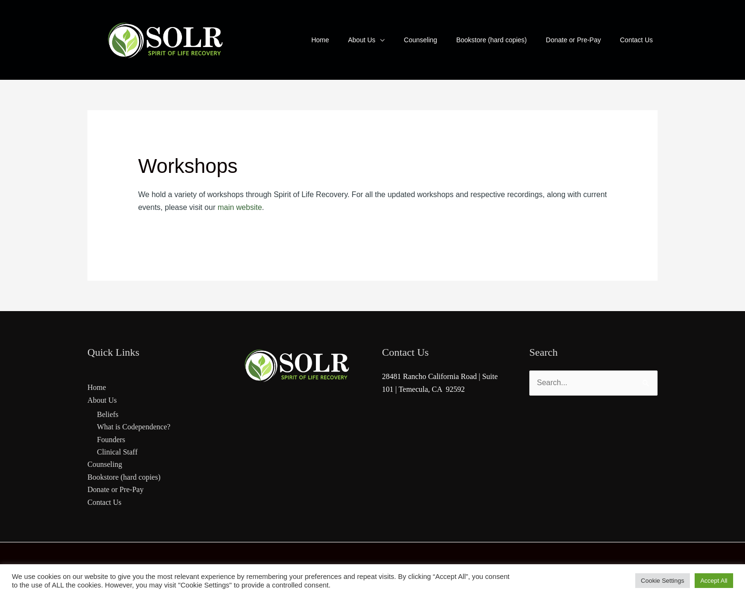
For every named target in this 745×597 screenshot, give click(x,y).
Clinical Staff (117, 452)
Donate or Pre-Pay (115, 489)
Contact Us (104, 502)
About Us (102, 400)
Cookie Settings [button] (662, 580)
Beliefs (107, 414)
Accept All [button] (713, 580)
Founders (111, 440)
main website (240, 207)
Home (96, 387)
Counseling (104, 464)
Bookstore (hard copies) (124, 477)
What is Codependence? (134, 427)
